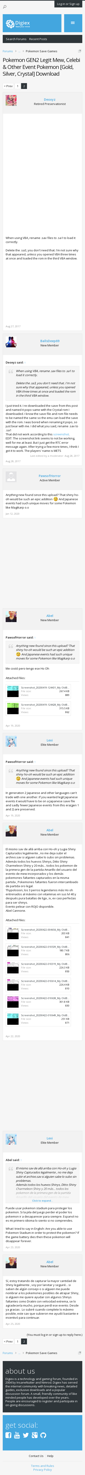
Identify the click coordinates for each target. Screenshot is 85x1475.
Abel (49, 616)
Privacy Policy (42, 1470)
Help (50, 1456)
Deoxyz (50, 99)
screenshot (61, 434)
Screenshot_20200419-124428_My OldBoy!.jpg (48, 704)
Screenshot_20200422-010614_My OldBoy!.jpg (48, 981)
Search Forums (16, 39)
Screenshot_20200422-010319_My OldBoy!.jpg (48, 964)
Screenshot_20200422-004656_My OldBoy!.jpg (48, 929)
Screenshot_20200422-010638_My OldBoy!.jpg (48, 998)
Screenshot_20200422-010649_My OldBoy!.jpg (48, 1015)
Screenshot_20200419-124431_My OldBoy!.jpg (48, 687)
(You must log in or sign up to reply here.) (54, 1335)
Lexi (50, 740)
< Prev (8, 86)
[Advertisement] (44, 150)
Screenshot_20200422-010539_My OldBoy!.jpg (48, 946)
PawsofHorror (50, 476)
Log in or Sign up (68, 4)
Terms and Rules (42, 1466)
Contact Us (36, 1456)
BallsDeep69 (49, 341)
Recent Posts (38, 39)
